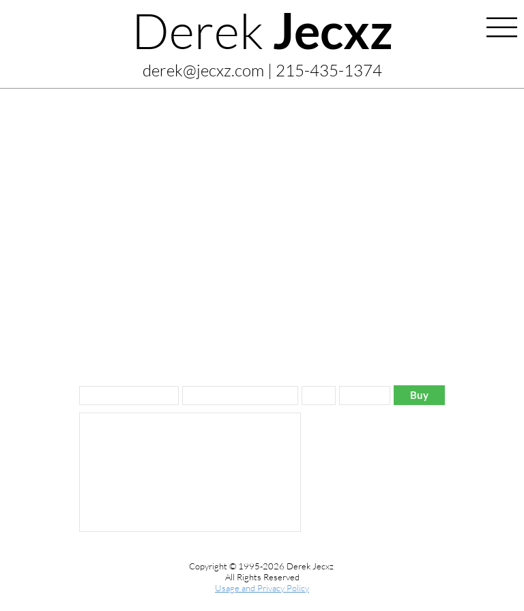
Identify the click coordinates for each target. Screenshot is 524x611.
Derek (262, 30)
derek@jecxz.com (203, 70)
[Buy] (419, 395)
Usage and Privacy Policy (262, 587)
